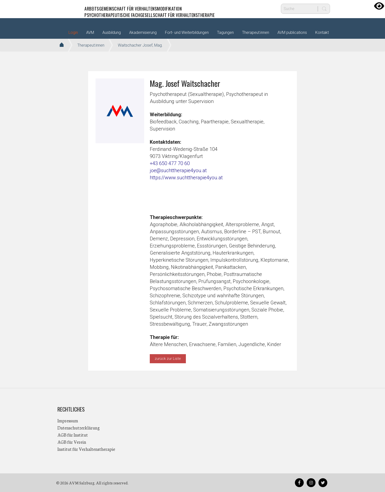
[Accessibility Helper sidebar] (379, 6)
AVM (67, 8)
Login (73, 32)
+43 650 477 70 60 (170, 163)
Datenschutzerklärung (78, 427)
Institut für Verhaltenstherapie (86, 449)
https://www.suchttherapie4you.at (186, 178)
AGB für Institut (72, 434)
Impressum (67, 420)
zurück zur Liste (168, 358)
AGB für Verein (71, 442)
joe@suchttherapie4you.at (178, 170)
